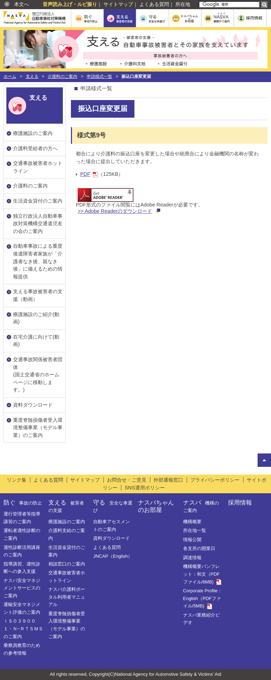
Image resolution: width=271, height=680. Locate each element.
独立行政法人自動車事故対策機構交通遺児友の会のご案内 (37, 223)
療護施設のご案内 (33, 133)
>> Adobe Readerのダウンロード (115, 211)
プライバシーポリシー (215, 480)
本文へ (21, 4)
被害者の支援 (41, 105)
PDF (89, 174)
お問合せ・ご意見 (126, 480)
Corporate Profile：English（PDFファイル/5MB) (202, 598)
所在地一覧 (194, 530)
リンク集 (16, 480)
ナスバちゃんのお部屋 (156, 506)
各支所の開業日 (199, 548)
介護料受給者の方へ (35, 148)
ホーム (10, 76)
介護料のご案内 (62, 76)
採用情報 (240, 502)
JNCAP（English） (112, 556)
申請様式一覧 (99, 76)
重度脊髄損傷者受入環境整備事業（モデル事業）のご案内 (37, 427)
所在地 (182, 4)
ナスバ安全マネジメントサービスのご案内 (22, 588)
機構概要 (192, 521)
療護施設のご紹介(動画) (36, 318)
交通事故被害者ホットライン (37, 167)
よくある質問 (154, 4)
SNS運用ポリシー (145, 487)
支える (32, 76)
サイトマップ (118, 4)
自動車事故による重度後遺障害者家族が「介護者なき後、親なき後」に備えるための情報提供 (37, 261)
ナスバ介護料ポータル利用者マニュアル (66, 597)
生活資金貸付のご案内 (37, 201)
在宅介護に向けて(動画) (36, 340)
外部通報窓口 (168, 480)
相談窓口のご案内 (66, 564)
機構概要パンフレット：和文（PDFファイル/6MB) (202, 574)
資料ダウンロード (33, 405)
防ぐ (23, 502)
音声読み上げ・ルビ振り (70, 4)
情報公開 (192, 539)
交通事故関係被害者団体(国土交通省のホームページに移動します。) (37, 374)
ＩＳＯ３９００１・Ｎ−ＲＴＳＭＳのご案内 (23, 628)
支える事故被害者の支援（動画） (37, 295)
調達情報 (192, 557)
